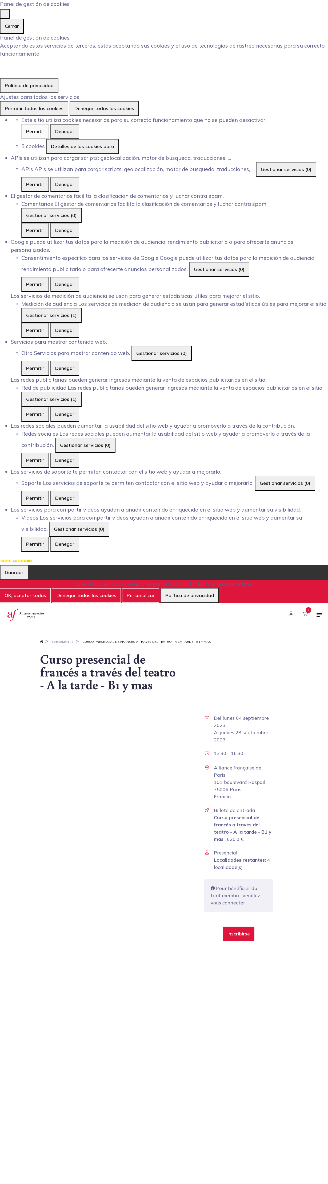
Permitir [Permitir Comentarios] (35, 230)
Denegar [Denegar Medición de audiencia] (64, 330)
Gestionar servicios (286, 169)
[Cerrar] (5, 14)
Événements (63, 642)
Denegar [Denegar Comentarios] (64, 230)
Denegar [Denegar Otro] (64, 368)
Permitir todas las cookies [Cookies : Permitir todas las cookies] (34, 108)
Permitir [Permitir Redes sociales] (35, 460)
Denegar (64, 131)
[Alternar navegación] (319, 617)
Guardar (14, 572)
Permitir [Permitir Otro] (35, 368)
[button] (238, 934)
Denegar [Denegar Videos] (64, 544)
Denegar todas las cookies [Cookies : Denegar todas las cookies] (104, 108)
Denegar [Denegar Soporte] (64, 498)
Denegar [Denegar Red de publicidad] (64, 414)
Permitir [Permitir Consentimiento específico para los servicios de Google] (35, 284)
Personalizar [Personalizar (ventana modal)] (141, 595)
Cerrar (12, 26)
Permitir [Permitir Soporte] (35, 498)
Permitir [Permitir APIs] (35, 184)
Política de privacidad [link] (29, 85)
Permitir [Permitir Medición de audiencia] (35, 330)
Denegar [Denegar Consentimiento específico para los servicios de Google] (64, 284)
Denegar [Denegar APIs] (64, 184)
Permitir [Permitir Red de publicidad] (35, 414)
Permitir (35, 131)
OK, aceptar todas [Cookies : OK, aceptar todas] (25, 595)
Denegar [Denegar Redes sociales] (64, 460)
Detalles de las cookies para (82, 146)
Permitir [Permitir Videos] (35, 544)
